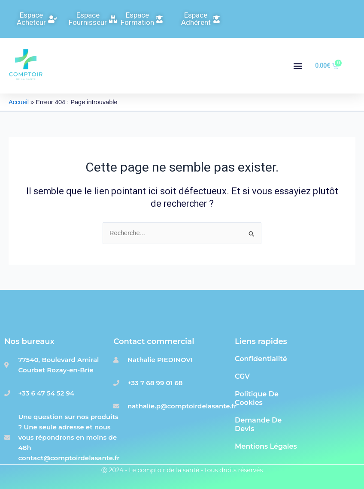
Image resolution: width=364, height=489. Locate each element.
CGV (242, 376)
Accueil (19, 102)
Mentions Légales (266, 446)
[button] (298, 66)
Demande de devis (258, 424)
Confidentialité (261, 359)
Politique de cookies (257, 398)
